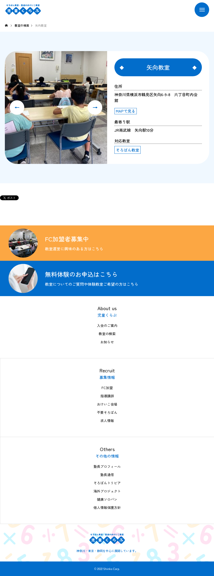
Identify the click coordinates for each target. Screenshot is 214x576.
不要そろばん (107, 412)
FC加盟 (107, 387)
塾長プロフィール (107, 466)
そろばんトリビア (107, 482)
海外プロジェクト (107, 491)
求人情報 (107, 420)
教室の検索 (107, 333)
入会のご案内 (107, 325)
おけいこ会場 (107, 404)
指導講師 (107, 396)
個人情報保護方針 (107, 507)
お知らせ (107, 342)
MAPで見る (125, 111)
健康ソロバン (107, 499)
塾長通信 (107, 474)
